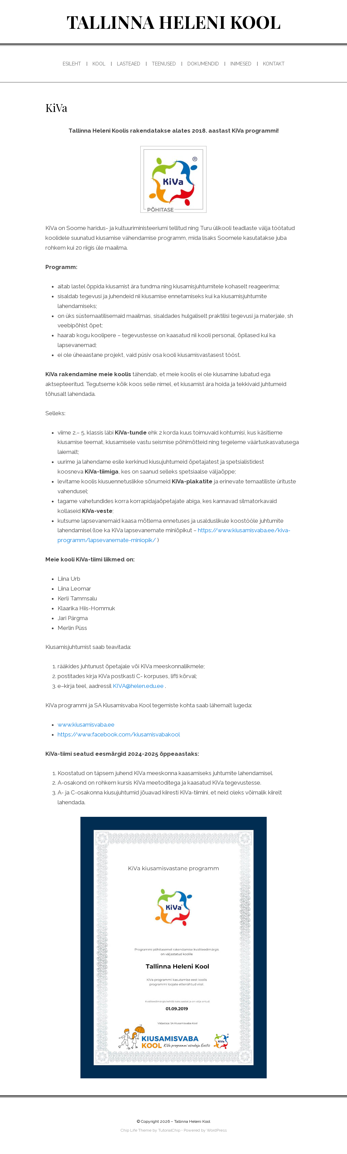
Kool (99, 63)
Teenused (164, 63)
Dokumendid (203, 63)
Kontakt (274, 63)
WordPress (217, 1130)
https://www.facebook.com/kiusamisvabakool (119, 734)
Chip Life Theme (136, 1130)
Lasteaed (128, 63)
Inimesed (240, 63)
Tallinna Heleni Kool (173, 21)
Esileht (72, 63)
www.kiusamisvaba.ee (86, 724)
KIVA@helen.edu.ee (138, 685)
